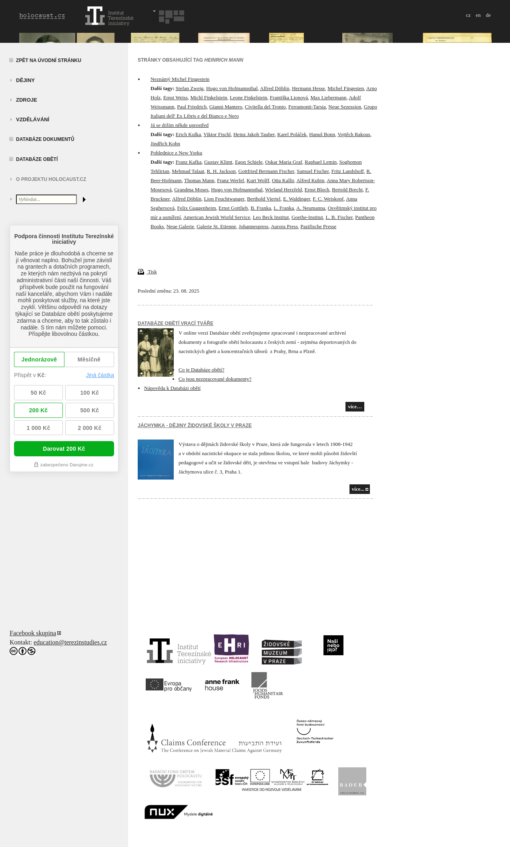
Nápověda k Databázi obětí (172, 388)
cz (468, 15)
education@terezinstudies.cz (70, 642)
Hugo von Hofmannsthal (232, 88)
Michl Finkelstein (208, 97)
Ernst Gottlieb (233, 208)
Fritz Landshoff (347, 171)
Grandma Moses (191, 190)
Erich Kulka (188, 134)
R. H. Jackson (221, 171)
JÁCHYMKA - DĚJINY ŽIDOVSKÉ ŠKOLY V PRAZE (195, 425)
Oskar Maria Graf (283, 162)
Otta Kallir (283, 180)
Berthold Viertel (264, 199)
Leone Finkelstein (248, 97)
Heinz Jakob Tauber (254, 134)
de (488, 15)
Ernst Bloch (317, 190)
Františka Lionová (289, 97)
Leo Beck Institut (271, 217)
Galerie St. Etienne (216, 226)
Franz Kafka (189, 162)
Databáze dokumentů (45, 139)
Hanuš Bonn (322, 134)
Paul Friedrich (192, 107)
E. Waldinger (296, 199)
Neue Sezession (344, 107)
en (478, 15)
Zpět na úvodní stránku (48, 60)
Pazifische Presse (318, 226)
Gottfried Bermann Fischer (266, 171)
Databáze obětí (37, 159)
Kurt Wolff (258, 180)
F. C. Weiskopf (328, 199)
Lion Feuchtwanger (224, 199)
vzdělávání (32, 119)
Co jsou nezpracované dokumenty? (215, 379)
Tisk (147, 272)
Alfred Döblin (274, 88)
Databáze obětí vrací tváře (175, 323)
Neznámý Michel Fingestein (180, 79)
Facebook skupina (33, 633)
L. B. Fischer (338, 217)
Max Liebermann (329, 97)
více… (355, 406)
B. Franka (261, 208)
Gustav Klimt (218, 162)
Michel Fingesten (345, 88)
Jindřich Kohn (165, 143)
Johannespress (253, 226)
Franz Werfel (230, 180)
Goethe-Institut (307, 217)
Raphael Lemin (321, 162)
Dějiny (25, 80)
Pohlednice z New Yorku (176, 153)
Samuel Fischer (313, 171)
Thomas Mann (199, 180)
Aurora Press (284, 226)
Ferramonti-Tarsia (307, 107)
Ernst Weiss (175, 97)
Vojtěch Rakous (353, 134)
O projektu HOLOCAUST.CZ (51, 179)
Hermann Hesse (308, 88)
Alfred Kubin (310, 180)
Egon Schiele (249, 162)
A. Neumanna (310, 208)
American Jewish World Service (216, 217)
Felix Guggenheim (196, 208)
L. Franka (284, 208)
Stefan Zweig (190, 88)
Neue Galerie (180, 226)
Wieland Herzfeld (283, 190)
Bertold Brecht (347, 190)
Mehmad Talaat (188, 171)
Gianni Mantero (226, 107)
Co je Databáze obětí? (201, 370)
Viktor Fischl (217, 134)
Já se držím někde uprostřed (180, 125)
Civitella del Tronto (265, 107)
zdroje (26, 100)
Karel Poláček (292, 134)
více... (358, 489)
